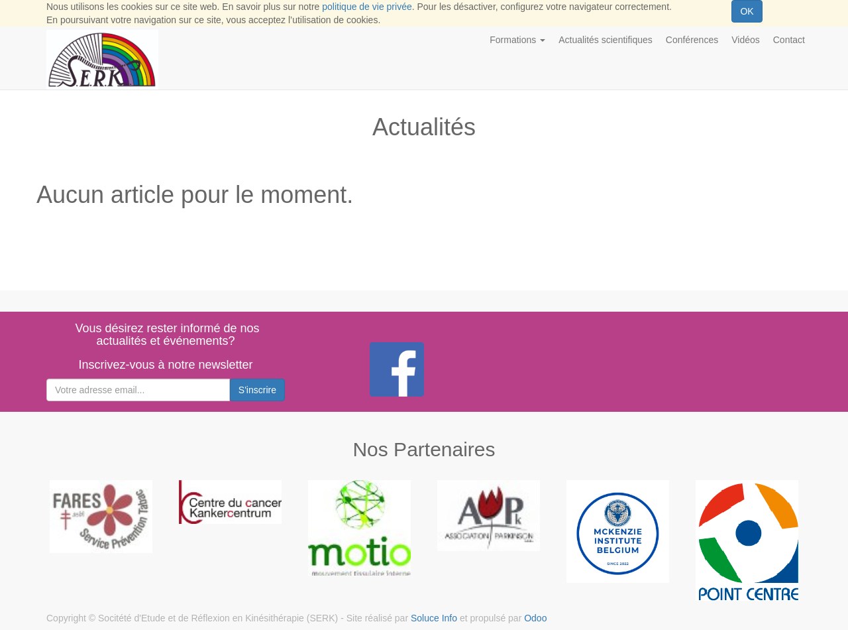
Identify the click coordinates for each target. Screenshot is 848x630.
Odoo (535, 618)
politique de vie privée (366, 6)
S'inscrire (257, 390)
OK (746, 11)
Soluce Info (434, 618)
